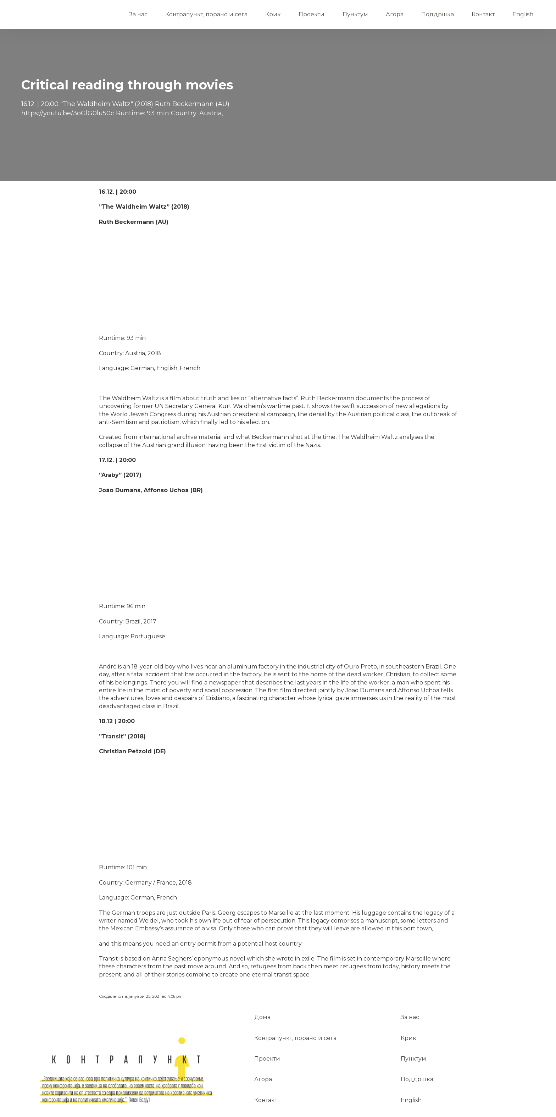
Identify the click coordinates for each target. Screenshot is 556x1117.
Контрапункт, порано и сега (206, 14)
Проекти (311, 14)
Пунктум (355, 14)
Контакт (483, 14)
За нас (138, 14)
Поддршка (437, 14)
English (522, 14)
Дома (67, 11)
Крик (273, 14)
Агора (395, 14)
